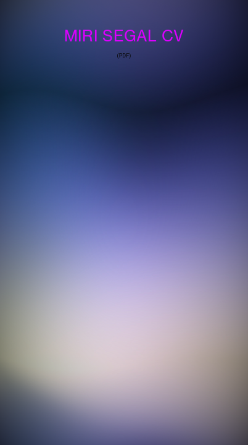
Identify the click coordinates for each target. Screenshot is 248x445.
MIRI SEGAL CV (124, 35)
